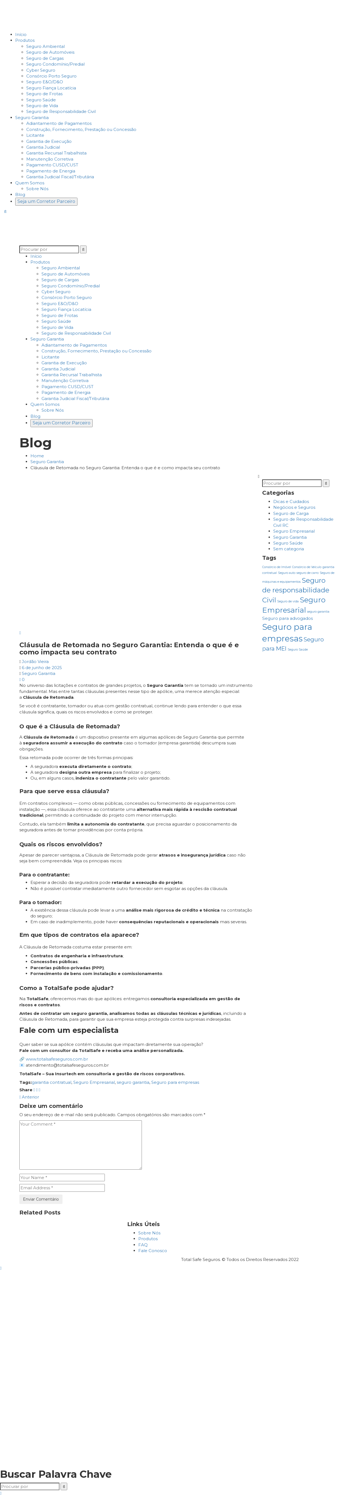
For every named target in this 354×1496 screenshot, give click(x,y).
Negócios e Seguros (294, 507)
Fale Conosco (152, 1250)
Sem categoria (288, 548)
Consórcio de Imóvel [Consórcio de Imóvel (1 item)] (276, 567)
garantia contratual (51, 1082)
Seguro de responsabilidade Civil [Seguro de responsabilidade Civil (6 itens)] (295, 590)
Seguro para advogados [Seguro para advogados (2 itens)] (287, 618)
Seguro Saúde (288, 543)
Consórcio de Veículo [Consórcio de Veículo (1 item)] (306, 567)
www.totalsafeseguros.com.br (57, 1059)
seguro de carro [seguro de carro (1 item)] (307, 573)
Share (25, 1089)
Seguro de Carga (291, 513)
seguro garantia (133, 1082)
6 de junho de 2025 (42, 667)
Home (37, 455)
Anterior (29, 1097)
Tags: (25, 1082)
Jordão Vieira (35, 661)
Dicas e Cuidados (291, 501)
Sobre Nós (149, 1233)
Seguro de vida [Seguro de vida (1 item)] (288, 601)
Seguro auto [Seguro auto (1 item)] (286, 573)
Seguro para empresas (175, 1082)
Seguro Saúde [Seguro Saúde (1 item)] (298, 649)
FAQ (143, 1244)
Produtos (148, 1238)
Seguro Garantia (47, 461)
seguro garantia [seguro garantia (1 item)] (318, 611)
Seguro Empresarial (94, 1082)
